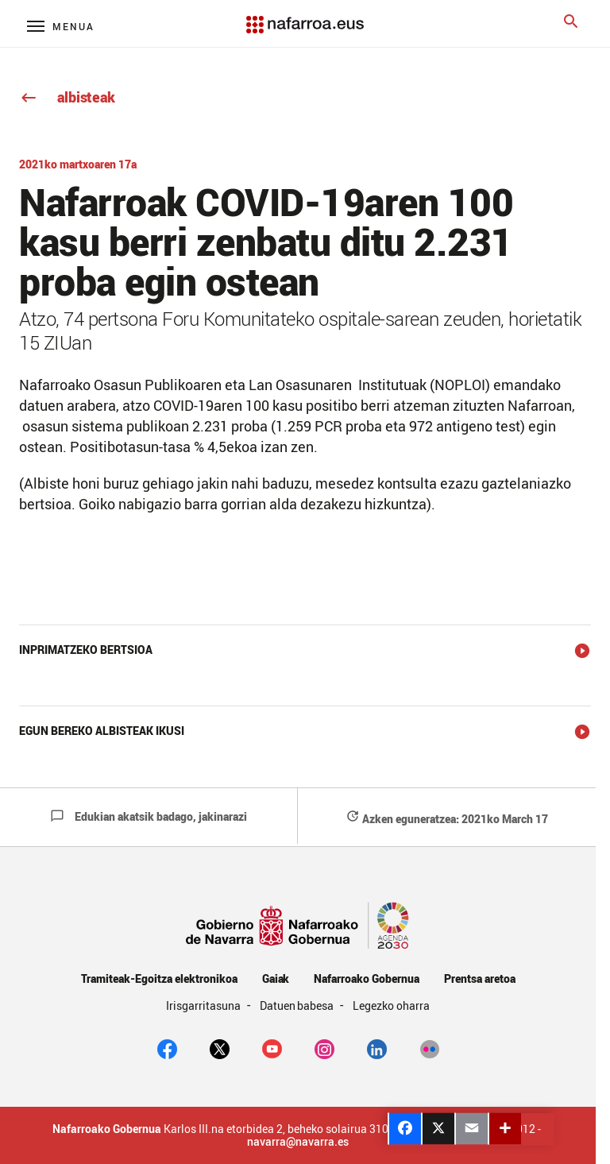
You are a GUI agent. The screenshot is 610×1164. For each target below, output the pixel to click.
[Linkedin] (377, 1048)
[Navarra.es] (305, 16)
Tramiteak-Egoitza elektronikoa (159, 978)
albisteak (67, 96)
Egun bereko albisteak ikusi (101, 730)
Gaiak (276, 978)
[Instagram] (324, 1048)
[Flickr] (429, 1048)
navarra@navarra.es (298, 1141)
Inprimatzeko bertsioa (85, 649)
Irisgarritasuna (204, 1005)
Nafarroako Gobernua (366, 978)
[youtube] (272, 1048)
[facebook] (167, 1048)
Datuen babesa (298, 1005)
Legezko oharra (391, 1005)
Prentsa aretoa (479, 978)
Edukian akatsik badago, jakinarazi (148, 816)
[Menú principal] (61, 25)
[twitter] (220, 1048)
